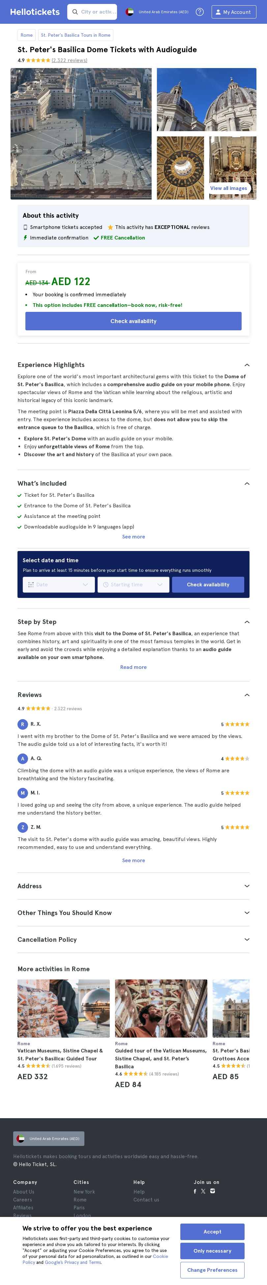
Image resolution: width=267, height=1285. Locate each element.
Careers (22, 1200)
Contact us (146, 1200)
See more (133, 536)
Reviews (22, 1216)
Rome (26, 35)
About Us (23, 1192)
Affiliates (23, 1208)
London (82, 1216)
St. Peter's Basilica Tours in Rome (75, 35)
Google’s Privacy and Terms (73, 1262)
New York (84, 1192)
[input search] (92, 12)
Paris (79, 1208)
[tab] (133, 364)
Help (139, 1192)
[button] (133, 364)
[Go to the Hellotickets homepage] (36, 12)
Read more (133, 667)
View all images (228, 188)
